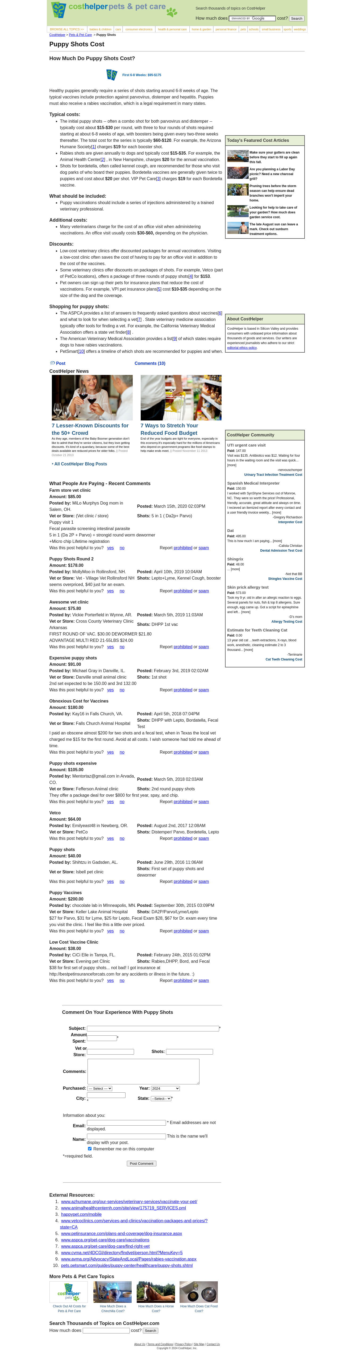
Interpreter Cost (290, 522)
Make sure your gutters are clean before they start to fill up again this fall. (274, 157)
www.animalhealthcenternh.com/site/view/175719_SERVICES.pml (123, 1213)
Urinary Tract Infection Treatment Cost (273, 475)
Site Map (199, 1349)
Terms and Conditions (160, 1349)
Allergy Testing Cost (287, 621)
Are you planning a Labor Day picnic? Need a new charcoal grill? (272, 174)
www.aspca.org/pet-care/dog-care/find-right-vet (105, 1251)
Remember (101, 1153)
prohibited (183, 548)
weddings (300, 29)
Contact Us (213, 1349)
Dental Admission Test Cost (281, 550)
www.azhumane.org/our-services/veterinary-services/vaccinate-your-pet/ (129, 1206)
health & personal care (172, 29)
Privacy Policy (183, 1349)
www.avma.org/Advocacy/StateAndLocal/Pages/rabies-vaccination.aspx (129, 1264)
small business (271, 29)
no (122, 548)
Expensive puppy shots (73, 658)
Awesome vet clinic (69, 602)
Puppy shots (62, 849)
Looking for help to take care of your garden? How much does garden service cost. (273, 212)
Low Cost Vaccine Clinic (73, 942)
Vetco (55, 813)
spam (203, 548)
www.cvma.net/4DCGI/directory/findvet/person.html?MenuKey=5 (122, 1257)
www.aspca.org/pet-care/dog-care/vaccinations (105, 1244)
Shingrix (235, 559)
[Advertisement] (265, 95)
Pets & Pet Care (80, 35)
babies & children (100, 29)
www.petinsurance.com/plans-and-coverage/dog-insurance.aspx (121, 1238)
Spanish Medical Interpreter (253, 483)
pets (243, 29)
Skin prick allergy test (248, 587)
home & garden (201, 29)
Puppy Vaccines (65, 892)
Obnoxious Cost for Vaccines (79, 701)
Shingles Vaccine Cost (285, 579)
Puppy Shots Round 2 (71, 559)
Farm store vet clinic (70, 490)
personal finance (226, 29)
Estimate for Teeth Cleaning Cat (257, 630)
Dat (230, 530)
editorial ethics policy (242, 348)
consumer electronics (139, 29)
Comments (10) (150, 363)
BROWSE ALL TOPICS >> (67, 29)
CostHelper (57, 35)
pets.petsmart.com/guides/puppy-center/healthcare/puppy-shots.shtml (127, 1270)
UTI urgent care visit (246, 445)
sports (287, 29)
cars (118, 29)
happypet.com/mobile (81, 1219)
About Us (139, 1349)
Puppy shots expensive (73, 763)
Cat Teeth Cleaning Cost (284, 659)
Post (57, 363)
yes (110, 548)
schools (254, 29)
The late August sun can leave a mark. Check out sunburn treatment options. (274, 229)
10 (81, 351)
